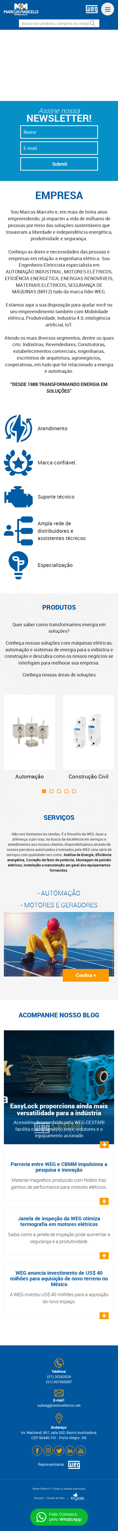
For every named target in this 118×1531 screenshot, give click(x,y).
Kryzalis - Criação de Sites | (59, 1497)
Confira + (86, 975)
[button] (51, 94)
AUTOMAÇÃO (60, 893)
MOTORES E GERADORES (61, 905)
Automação (29, 737)
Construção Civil (88, 737)
